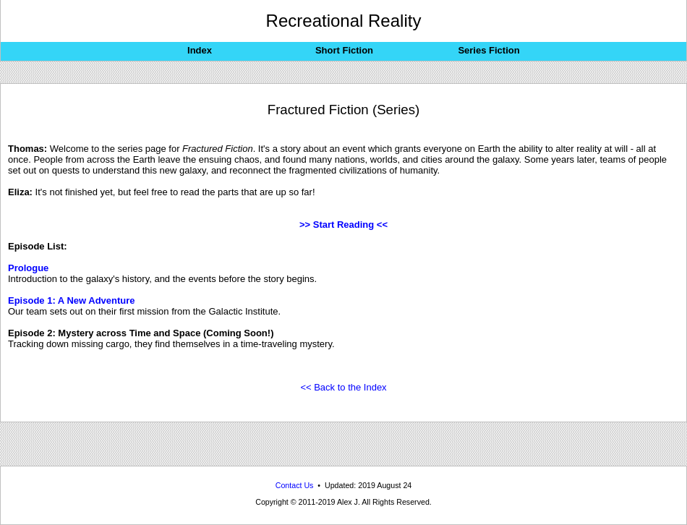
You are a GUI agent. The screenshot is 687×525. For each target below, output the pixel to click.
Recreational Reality (344, 20)
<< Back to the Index (343, 387)
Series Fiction (488, 50)
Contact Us (295, 485)
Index (199, 50)
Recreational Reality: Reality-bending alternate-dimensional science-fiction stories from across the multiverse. (343, 521)
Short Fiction (344, 50)
